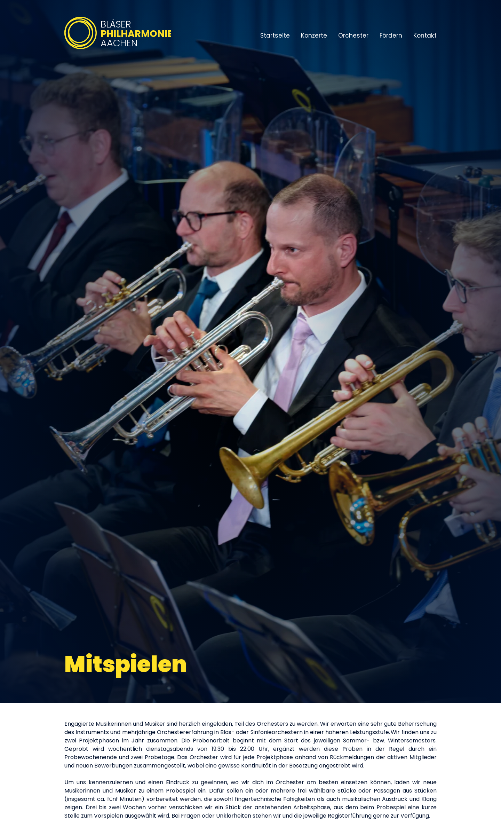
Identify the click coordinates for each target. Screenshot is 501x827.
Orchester (353, 35)
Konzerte (314, 35)
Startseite (275, 35)
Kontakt (425, 35)
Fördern (391, 35)
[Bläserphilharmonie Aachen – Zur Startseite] (117, 50)
